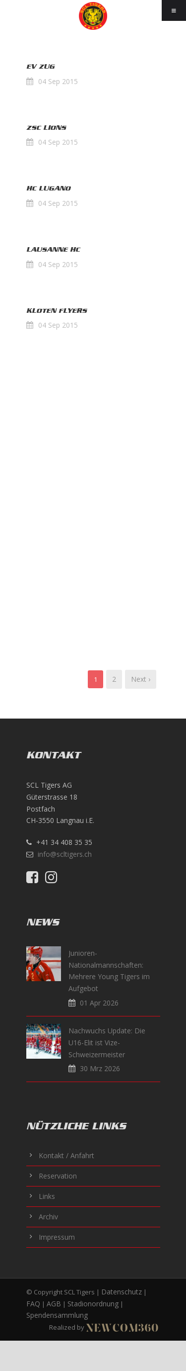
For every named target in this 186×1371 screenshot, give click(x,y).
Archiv (48, 1216)
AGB (54, 1303)
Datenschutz (121, 1291)
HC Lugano (48, 188)
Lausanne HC (53, 249)
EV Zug (40, 66)
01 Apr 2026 (99, 1002)
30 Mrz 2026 (100, 1068)
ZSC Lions (46, 127)
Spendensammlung (57, 1315)
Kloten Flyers (56, 310)
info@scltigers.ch (65, 854)
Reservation (58, 1176)
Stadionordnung (93, 1303)
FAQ (33, 1303)
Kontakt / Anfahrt (66, 1155)
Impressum (57, 1237)
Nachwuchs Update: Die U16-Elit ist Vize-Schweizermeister (106, 1042)
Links (47, 1196)
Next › (140, 679)
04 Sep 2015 (58, 81)
